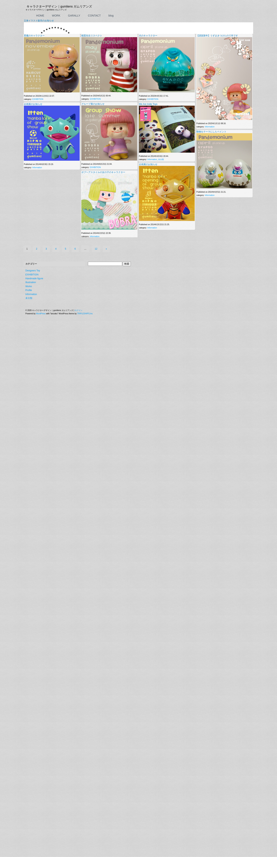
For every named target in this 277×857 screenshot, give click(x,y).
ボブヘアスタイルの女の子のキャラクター (103, 568)
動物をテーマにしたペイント (211, 528)
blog (110, 15)
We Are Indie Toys (148, 500)
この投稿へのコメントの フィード (41, 342)
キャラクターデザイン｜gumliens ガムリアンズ (59, 6)
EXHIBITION (37, 496)
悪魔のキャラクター (34, 432)
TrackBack (65, 342)
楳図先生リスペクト (91, 432)
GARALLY (74, 15)
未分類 (161, 556)
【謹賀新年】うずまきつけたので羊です (217, 432)
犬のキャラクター (148, 432)
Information (39, 330)
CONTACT (94, 15)
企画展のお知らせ (33, 500)
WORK (56, 15)
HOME (40, 15)
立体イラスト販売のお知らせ (39, 213)
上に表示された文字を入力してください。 (42, 422)
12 (96, 834)
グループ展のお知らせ (92, 500)
